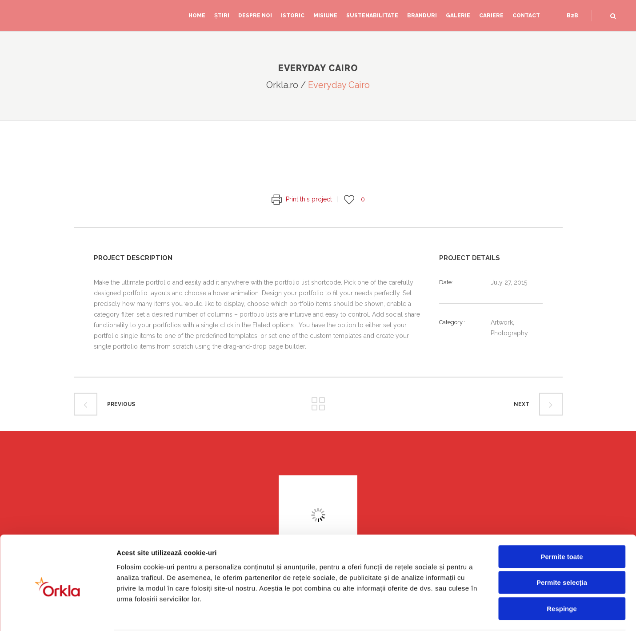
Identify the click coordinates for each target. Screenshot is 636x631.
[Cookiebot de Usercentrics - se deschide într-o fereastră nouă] (57, 613)
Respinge (562, 574)
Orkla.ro (282, 85)
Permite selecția (561, 548)
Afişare (444, 613)
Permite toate (561, 522)
